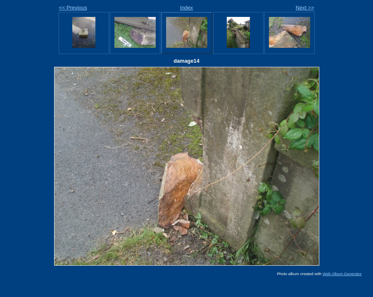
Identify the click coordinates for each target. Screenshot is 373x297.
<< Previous (73, 8)
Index (186, 8)
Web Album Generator (342, 273)
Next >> (305, 8)
